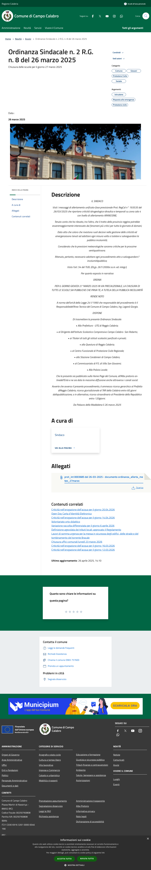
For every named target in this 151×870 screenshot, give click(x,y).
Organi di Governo (10, 754)
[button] (75, 865)
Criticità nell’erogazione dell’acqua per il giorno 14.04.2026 (83, 518)
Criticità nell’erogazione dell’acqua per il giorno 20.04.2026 (83, 510)
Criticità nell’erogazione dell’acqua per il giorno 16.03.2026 (83, 546)
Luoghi (116, 779)
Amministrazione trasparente (90, 801)
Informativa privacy (85, 811)
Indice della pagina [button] (20, 190)
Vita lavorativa (46, 765)
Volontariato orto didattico (65, 522)
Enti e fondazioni (10, 770)
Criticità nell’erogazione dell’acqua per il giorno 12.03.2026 (83, 550)
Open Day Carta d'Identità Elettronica (71, 514)
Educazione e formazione (88, 754)
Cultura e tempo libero (50, 760)
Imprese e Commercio (49, 770)
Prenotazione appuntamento (53, 801)
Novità (18, 39)
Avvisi (28, 39)
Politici (5, 775)
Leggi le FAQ (45, 811)
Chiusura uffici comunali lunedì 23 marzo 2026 (76, 542)
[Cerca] (145, 15)
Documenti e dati (10, 785)
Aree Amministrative (12, 760)
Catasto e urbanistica (49, 775)
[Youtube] (106, 16)
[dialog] (75, 853)
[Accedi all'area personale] (134, 3)
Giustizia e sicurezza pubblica (90, 759)
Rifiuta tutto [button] (87, 858)
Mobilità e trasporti (48, 780)
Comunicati (118, 760)
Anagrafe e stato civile (50, 754)
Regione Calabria (10, 3)
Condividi (118, 52)
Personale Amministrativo (14, 780)
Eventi (116, 784)
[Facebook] (91, 16)
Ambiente (81, 770)
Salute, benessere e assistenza (91, 775)
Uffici (4, 765)
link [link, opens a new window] (103, 853)
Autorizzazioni (83, 780)
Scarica (137, 487)
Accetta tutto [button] (64, 859)
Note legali (81, 816)
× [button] (148, 839)
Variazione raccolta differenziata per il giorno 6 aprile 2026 (82, 526)
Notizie (116, 754)
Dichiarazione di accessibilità (90, 821)
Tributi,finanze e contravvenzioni (92, 765)
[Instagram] (113, 16)
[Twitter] (99, 16)
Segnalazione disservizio (51, 806)
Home (8, 39)
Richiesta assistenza (49, 816)
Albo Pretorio (82, 806)
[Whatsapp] (120, 16)
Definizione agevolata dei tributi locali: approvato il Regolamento (86, 530)
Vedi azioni (119, 58)
